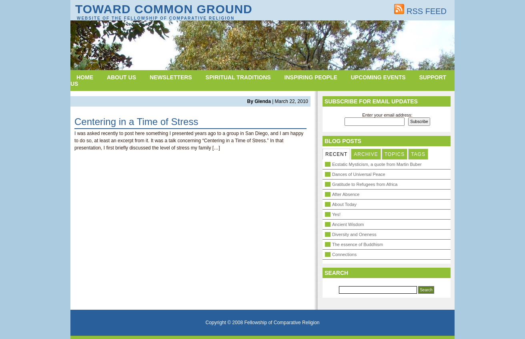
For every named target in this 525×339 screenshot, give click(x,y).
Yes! (336, 214)
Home (84, 77)
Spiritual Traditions (238, 77)
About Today (344, 204)
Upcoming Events (378, 77)
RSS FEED (420, 11)
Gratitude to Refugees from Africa (364, 184)
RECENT (336, 154)
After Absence (346, 194)
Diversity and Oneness (354, 234)
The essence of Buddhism (357, 244)
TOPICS (395, 154)
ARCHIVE (366, 154)
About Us (121, 77)
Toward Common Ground (163, 9)
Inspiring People (311, 77)
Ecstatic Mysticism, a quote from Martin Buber (377, 164)
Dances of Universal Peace (358, 174)
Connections (344, 254)
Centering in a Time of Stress (136, 121)
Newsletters (171, 77)
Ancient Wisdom (348, 224)
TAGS (418, 154)
